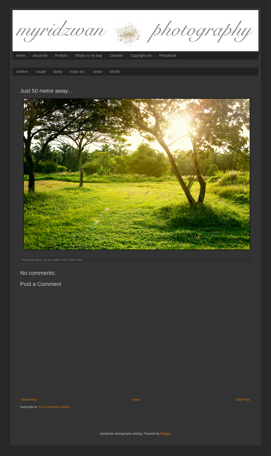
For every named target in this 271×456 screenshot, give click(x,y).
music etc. (78, 72)
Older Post (242, 399)
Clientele (116, 56)
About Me (40, 56)
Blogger (165, 433)
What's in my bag (88, 56)
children (22, 72)
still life (115, 72)
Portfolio (61, 56)
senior (97, 72)
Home (20, 56)
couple (41, 72)
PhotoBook (167, 56)
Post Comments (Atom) (54, 407)
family (57, 72)
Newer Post (29, 399)
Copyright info (141, 56)
